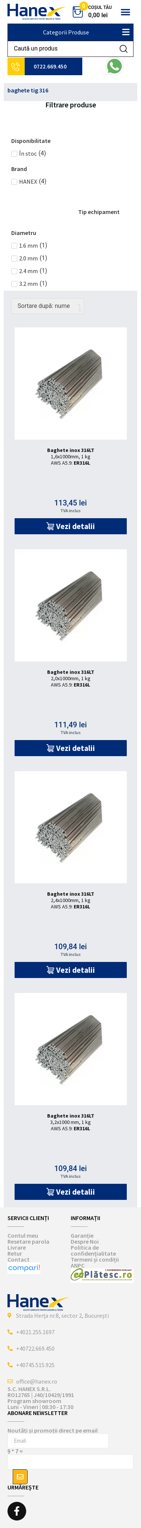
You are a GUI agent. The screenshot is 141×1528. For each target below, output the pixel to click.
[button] (125, 11)
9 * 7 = (15, 1451)
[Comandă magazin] (47, 306)
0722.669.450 (50, 66)
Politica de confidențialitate (93, 1250)
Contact (18, 1259)
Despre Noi (85, 1241)
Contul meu (22, 1235)
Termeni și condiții (95, 1259)
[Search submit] (123, 48)
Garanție (82, 1235)
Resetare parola (28, 1241)
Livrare (16, 1247)
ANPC (78, 1265)
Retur (14, 1253)
